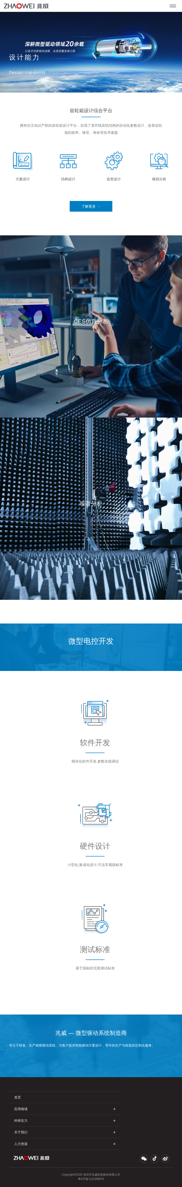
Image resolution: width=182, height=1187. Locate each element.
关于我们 (65, 1132)
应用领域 (65, 1109)
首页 (17, 1097)
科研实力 (65, 1120)
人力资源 (65, 1143)
